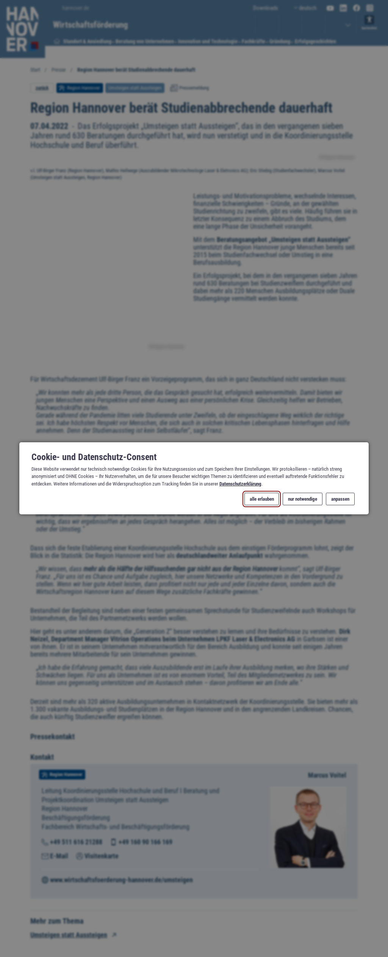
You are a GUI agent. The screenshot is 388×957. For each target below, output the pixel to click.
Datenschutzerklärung (240, 484)
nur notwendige (302, 499)
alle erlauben (262, 499)
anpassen (340, 499)
